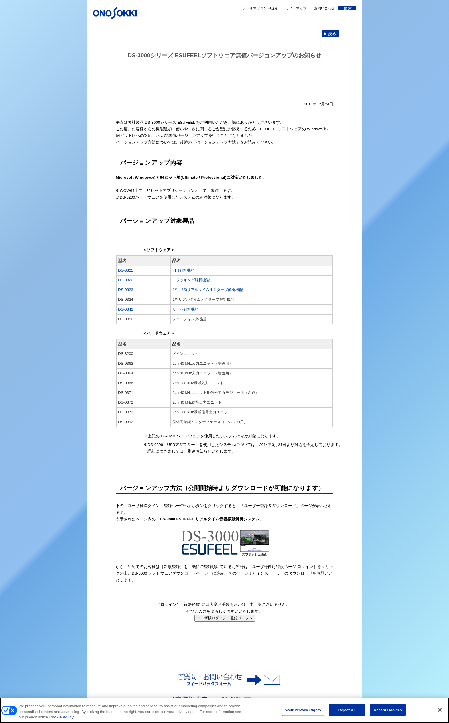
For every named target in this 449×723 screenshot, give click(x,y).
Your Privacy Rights (303, 712)
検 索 (347, 8)
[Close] (440, 712)
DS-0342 (125, 309)
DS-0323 (125, 290)
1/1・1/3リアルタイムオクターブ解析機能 (207, 290)
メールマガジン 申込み (260, 8)
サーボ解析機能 (185, 309)
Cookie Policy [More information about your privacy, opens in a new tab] (61, 720)
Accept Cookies (388, 712)
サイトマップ (296, 8)
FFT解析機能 (183, 270)
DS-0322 (125, 280)
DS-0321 (125, 270)
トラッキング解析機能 (191, 280)
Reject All (347, 712)
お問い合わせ (324, 8)
